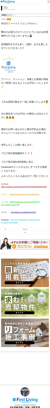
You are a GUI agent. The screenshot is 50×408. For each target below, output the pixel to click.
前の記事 (25, 209)
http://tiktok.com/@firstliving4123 (23, 193)
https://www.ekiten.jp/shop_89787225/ (24, 175)
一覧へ (25, 213)
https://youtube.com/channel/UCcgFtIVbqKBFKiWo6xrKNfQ (24, 167)
